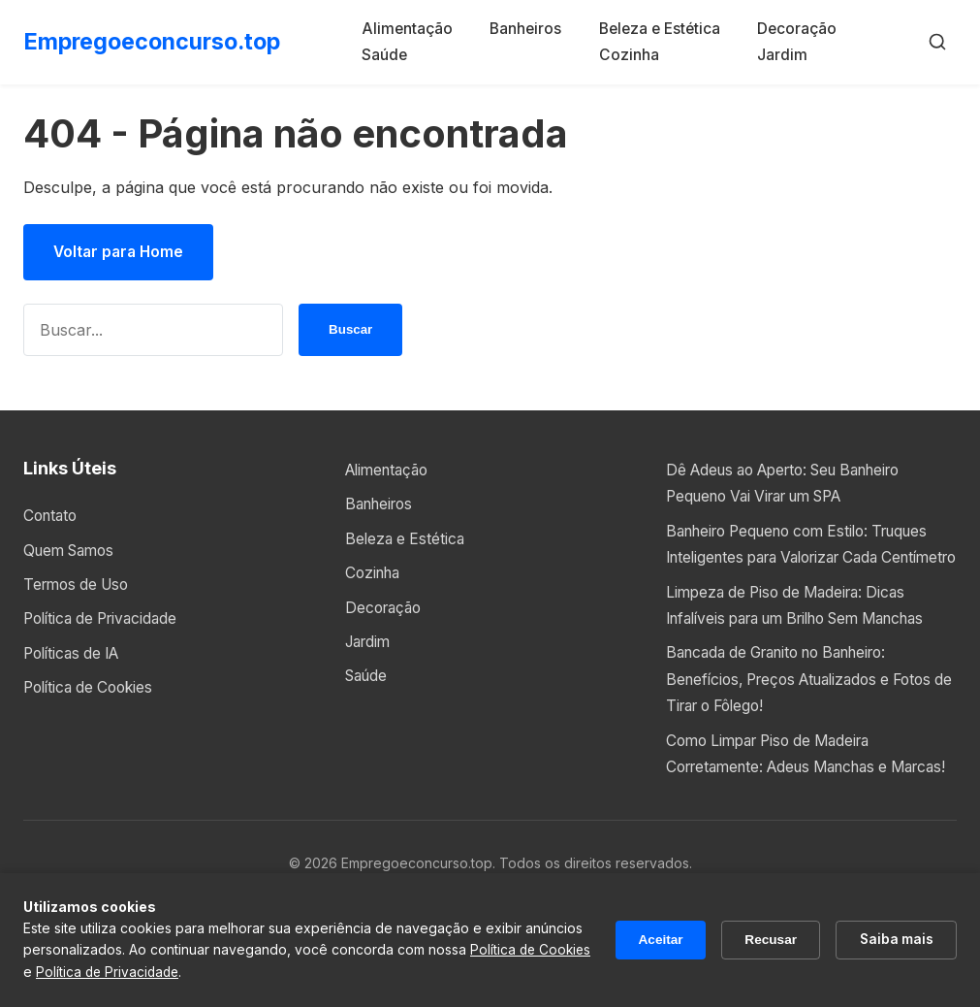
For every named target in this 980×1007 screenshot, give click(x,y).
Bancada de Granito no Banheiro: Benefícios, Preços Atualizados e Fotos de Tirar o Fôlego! (810, 731)
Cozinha (629, 54)
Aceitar (653, 940)
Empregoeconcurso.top (157, 41)
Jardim (782, 54)
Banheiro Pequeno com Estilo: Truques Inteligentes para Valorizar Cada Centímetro (810, 558)
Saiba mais (895, 939)
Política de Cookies (92, 688)
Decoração (797, 28)
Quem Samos (72, 551)
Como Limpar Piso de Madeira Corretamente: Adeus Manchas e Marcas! (787, 818)
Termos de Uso (80, 585)
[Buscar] (937, 41)
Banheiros (531, 28)
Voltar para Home (121, 252)
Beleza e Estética (662, 28)
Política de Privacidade (105, 619)
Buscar (351, 331)
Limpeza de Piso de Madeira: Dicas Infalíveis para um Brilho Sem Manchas (793, 644)
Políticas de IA (75, 654)
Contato (52, 517)
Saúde (393, 54)
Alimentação (416, 28)
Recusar (766, 940)
